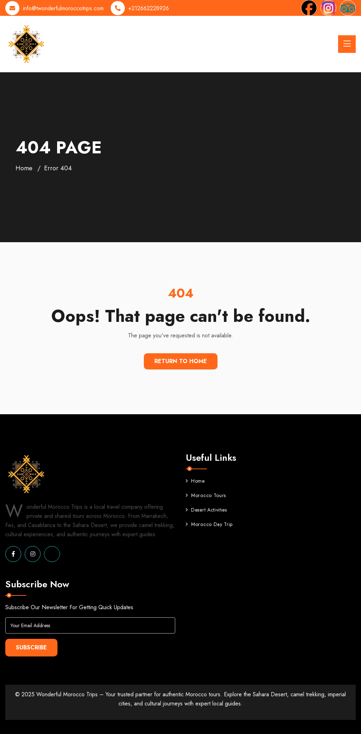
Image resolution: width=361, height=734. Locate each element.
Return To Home (180, 361)
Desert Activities (206, 509)
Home (24, 168)
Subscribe (31, 647)
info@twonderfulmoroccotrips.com (63, 8)
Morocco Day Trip (209, 524)
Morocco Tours (206, 495)
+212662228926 (148, 8)
